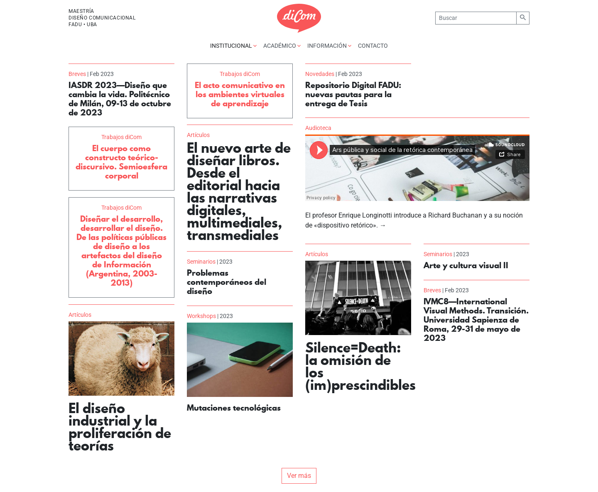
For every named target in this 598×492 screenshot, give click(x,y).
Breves (77, 74)
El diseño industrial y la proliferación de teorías (120, 426)
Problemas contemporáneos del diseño (226, 282)
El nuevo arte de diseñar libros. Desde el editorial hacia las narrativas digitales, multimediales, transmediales (239, 191)
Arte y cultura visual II (466, 265)
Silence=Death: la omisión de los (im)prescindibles (360, 366)
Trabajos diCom (240, 74)
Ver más (299, 476)
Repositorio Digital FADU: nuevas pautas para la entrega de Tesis (353, 94)
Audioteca (318, 128)
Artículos (198, 135)
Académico (282, 45)
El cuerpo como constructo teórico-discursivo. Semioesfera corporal (121, 161)
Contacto (373, 45)
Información (329, 45)
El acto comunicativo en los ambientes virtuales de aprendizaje (240, 94)
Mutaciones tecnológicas (234, 408)
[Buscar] (475, 18)
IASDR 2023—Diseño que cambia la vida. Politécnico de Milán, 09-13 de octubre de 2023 (120, 98)
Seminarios (438, 254)
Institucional (233, 45)
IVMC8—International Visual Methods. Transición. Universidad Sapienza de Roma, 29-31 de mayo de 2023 (476, 320)
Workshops (201, 316)
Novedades (319, 74)
